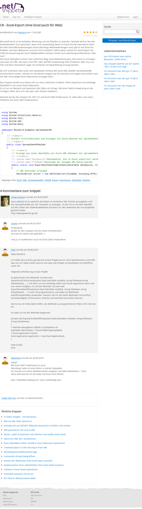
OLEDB (47, 180)
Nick (13, 249)
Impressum (7, 498)
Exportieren (65, 180)
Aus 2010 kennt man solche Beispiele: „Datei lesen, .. (117, 58)
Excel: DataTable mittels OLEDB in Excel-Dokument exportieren (34, 443)
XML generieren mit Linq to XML (19, 430)
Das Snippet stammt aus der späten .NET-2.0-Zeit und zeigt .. (121, 65)
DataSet (86, 180)
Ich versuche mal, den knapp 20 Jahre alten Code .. (119, 87)
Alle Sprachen (36, 495)
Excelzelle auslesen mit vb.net (18, 473)
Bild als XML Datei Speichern (18, 421)
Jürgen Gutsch (18, 197)
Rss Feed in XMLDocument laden (20, 478)
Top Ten (16, 17)
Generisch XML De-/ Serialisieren (20, 438)
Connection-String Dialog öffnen (19, 456)
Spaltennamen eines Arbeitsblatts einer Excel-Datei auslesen (34, 465)
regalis (14, 223)
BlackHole (15, 358)
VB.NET (34, 501)
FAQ (4, 495)
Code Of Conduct (10, 504)
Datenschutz (8, 501)
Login (135, 17)
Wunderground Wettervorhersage (20, 451)
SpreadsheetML (35, 180)
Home (6, 17)
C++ (32, 504)
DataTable (76, 180)
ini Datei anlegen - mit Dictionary (20, 416)
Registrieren (123, 17)
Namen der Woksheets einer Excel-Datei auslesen (28, 460)
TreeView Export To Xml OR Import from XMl (25, 447)
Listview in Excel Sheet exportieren (21, 469)
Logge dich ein (9, 398)
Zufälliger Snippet (33, 17)
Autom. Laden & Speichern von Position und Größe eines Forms (35, 434)
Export (55, 180)
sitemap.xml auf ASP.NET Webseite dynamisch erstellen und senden (37, 425)
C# (32, 498)
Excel (19, 180)
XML (25, 180)
